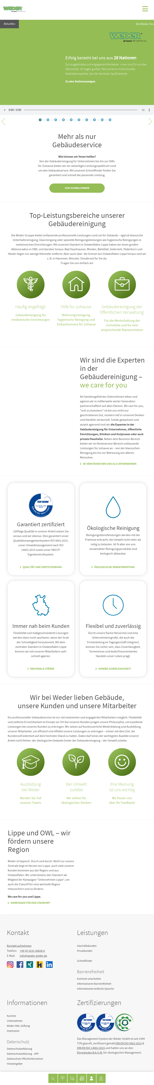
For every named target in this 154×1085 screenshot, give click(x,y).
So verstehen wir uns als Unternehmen (109, 464)
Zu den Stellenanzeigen (80, 81)
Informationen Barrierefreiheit (94, 984)
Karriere (11, 1016)
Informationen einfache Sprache (95, 989)
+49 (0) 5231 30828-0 (32, 951)
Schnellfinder (84, 961)
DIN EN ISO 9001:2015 (128, 1043)
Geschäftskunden (87, 946)
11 (94, 120)
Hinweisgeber (15, 1064)
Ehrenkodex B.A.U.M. (90, 1053)
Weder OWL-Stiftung (18, 1026)
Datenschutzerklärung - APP (23, 1054)
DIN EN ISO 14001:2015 (91, 1048)
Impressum (13, 1031)
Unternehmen (15, 1021)
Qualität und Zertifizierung (42, 567)
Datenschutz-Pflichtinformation (25, 1059)
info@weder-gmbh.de (33, 956)
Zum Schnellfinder (77, 188)
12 (102, 120)
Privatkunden (84, 951)
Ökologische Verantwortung (114, 567)
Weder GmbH (14, 9)
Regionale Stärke (42, 669)
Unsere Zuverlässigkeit (114, 669)
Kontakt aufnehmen (19, 946)
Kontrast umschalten (89, 979)
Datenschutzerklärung (19, 1049)
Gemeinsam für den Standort (30, 903)
